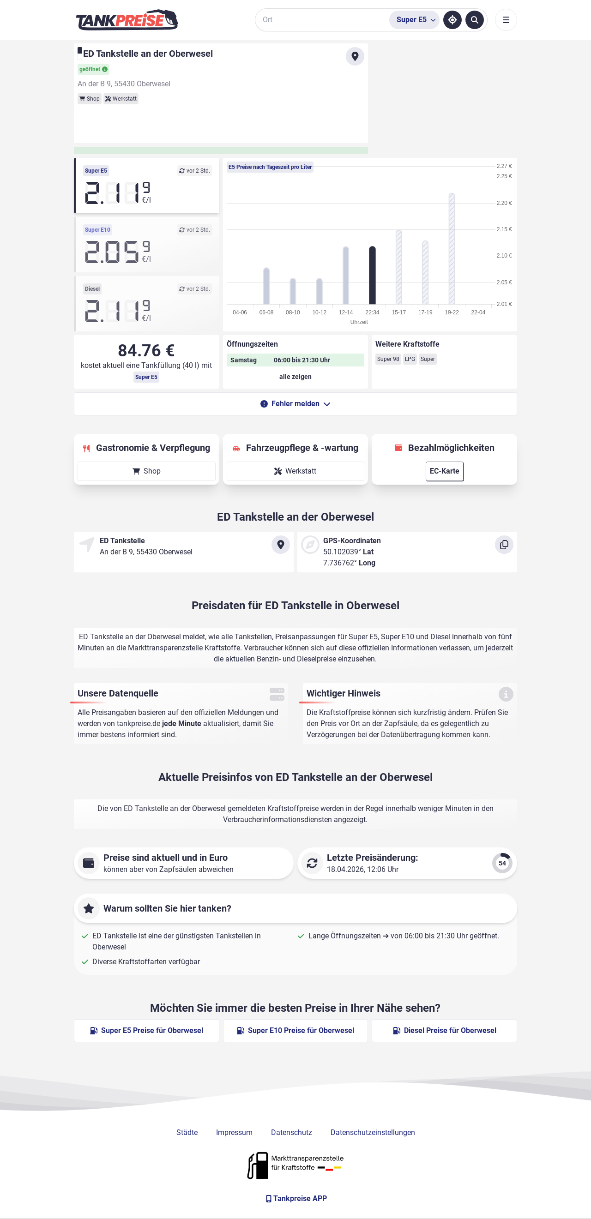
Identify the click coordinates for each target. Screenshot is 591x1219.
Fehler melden (295, 403)
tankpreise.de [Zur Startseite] (138, 723)
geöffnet (93, 69)
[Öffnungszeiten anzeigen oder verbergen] (296, 376)
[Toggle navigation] (506, 20)
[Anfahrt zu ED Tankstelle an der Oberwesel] (355, 56)
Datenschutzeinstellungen (373, 1132)
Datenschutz (291, 1132)
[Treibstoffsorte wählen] (414, 20)
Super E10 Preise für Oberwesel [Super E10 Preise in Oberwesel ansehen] (295, 1030)
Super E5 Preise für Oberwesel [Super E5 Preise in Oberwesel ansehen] (146, 1030)
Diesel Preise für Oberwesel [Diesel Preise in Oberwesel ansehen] (444, 1030)
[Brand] (127, 19)
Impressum (234, 1132)
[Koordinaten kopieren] (504, 544)
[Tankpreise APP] (295, 1199)
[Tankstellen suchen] (474, 20)
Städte (187, 1132)
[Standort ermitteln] (452, 20)
